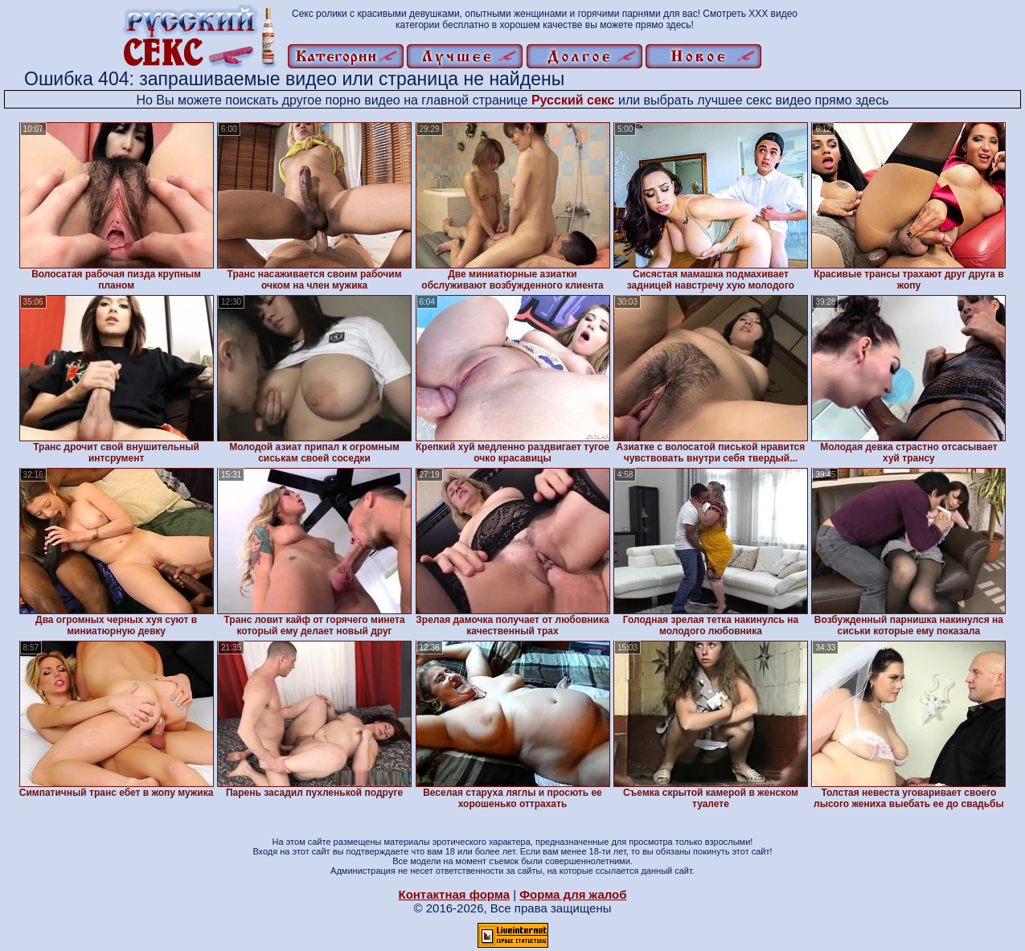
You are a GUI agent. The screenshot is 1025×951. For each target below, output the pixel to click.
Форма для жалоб (572, 894)
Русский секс (573, 100)
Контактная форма (454, 894)
